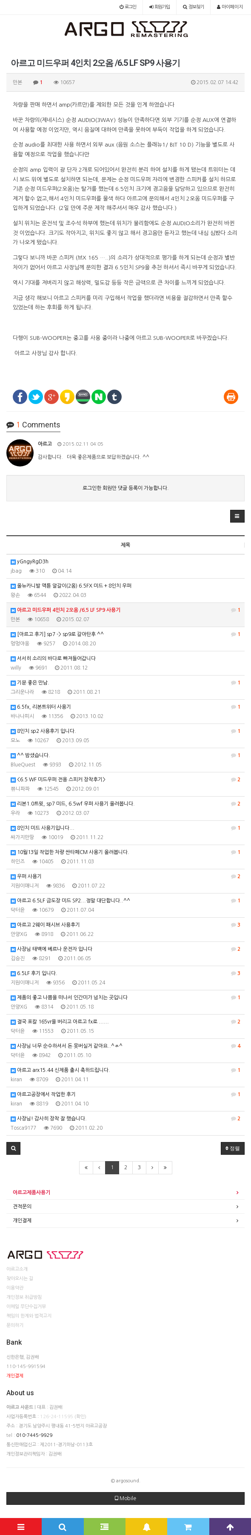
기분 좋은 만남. (125, 682)
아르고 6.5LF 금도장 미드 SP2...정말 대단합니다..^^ (125, 900)
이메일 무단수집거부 (26, 1306)
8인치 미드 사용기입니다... (125, 828)
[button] (237, 516)
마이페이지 (230, 7)
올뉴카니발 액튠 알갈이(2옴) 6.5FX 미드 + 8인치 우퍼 (71, 586)
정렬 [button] (232, 1148)
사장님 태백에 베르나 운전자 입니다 (125, 949)
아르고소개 (17, 1269)
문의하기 (14, 1325)
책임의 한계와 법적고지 (28, 1316)
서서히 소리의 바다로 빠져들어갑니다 (53, 658)
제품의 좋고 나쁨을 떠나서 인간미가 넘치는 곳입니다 (125, 997)
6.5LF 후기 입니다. (125, 973)
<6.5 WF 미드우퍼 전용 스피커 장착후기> (125, 779)
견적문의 (22, 1206)
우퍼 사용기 (125, 876)
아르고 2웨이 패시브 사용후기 (125, 925)
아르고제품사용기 (31, 1192)
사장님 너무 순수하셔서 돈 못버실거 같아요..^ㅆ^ (125, 1046)
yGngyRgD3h (29, 562)
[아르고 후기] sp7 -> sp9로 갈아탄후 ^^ (125, 634)
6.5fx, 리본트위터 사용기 (125, 707)
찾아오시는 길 (19, 1278)
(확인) (80, 1416)
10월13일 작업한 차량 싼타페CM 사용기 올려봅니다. (125, 852)
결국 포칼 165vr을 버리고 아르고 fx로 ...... (125, 1021)
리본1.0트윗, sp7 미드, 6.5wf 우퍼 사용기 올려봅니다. (125, 803)
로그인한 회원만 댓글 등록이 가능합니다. (126, 488)
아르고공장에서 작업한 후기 (125, 1094)
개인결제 (22, 1220)
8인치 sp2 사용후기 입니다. (125, 731)
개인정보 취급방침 (24, 1297)
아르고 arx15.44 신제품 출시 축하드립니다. (125, 1070)
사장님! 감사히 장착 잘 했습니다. (125, 1118)
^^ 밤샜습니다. (125, 755)
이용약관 (14, 1288)
